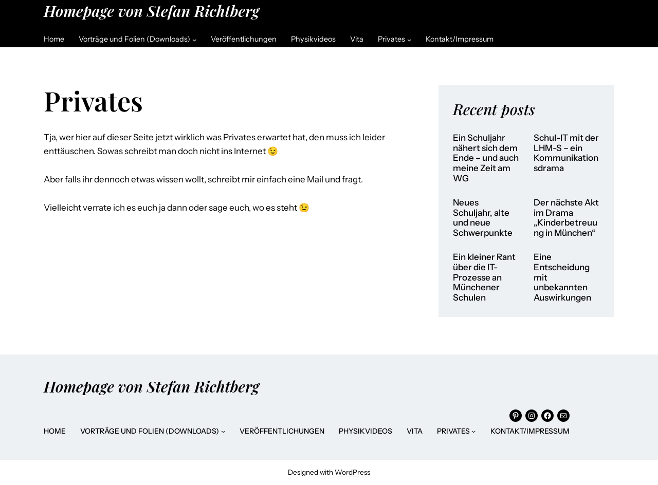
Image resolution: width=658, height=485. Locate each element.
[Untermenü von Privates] (409, 39)
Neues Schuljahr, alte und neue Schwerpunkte (483, 218)
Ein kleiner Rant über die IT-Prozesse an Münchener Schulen (484, 277)
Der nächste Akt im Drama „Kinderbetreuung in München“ (566, 218)
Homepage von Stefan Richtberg (151, 11)
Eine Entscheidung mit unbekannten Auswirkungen (562, 277)
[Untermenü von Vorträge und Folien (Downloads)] (194, 39)
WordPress (352, 472)
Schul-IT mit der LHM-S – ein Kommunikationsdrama (566, 153)
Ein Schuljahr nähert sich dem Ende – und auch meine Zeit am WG (486, 158)
